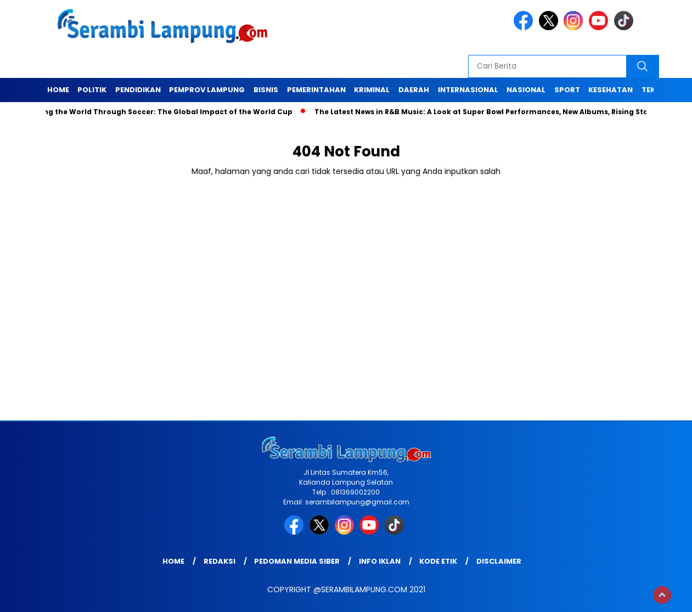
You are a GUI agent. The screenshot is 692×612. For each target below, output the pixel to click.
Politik (91, 90)
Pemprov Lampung (207, 90)
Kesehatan (610, 90)
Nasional (526, 90)
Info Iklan (380, 561)
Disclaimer (498, 561)
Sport (567, 90)
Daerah (413, 90)
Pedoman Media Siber (297, 561)
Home (58, 90)
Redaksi (219, 561)
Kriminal (372, 90)
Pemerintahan (316, 90)
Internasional (468, 90)
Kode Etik (438, 561)
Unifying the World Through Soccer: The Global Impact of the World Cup (160, 111)
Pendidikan (138, 90)
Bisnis (266, 90)
